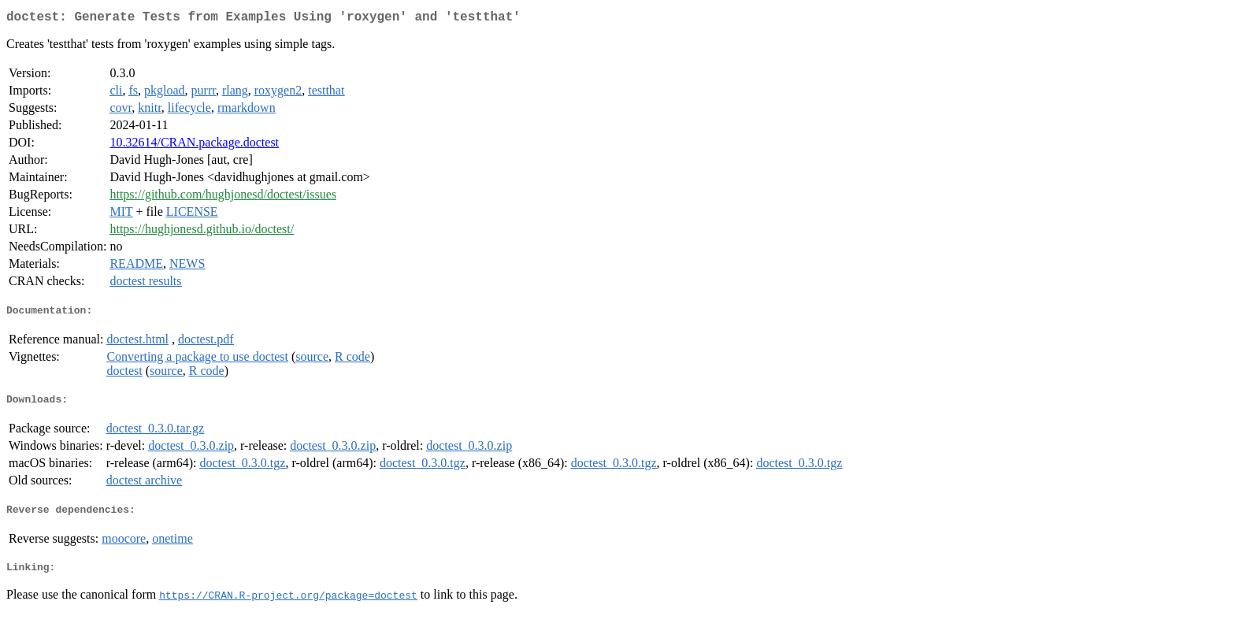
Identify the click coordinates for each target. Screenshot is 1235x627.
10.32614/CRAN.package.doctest (194, 145)
